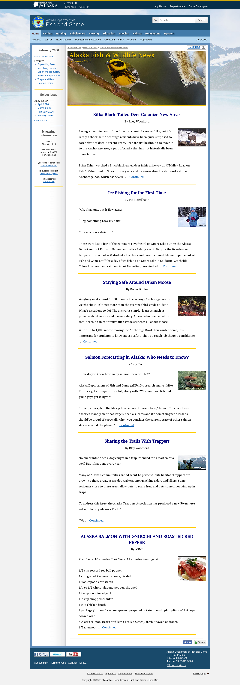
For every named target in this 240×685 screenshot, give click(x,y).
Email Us (153, 680)
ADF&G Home (74, 47)
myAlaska (160, 6)
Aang (68, 3)
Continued (136, 177)
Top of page (199, 673)
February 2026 (46, 111)
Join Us (48, 39)
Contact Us (201, 39)
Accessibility (41, 662)
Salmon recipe (45, 83)
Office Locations (176, 665)
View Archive (41, 120)
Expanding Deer (47, 64)
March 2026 (44, 108)
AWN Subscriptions (49, 173)
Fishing (47, 33)
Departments (177, 6)
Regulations (152, 33)
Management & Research (88, 39)
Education (109, 33)
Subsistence (77, 33)
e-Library (132, 39)
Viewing (94, 33)
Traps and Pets (46, 79)
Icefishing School (47, 68)
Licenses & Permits (114, 39)
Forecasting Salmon (49, 75)
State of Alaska (47, 4)
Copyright (87, 680)
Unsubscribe (48, 181)
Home (35, 33)
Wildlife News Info (48, 165)
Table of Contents (43, 56)
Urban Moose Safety (49, 71)
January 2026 (45, 115)
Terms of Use (58, 662)
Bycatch (169, 33)
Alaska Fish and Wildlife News (114, 47)
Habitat (137, 33)
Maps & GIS (146, 39)
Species (124, 33)
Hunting (61, 33)
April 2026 (43, 104)
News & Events (63, 39)
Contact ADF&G (77, 662)
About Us (36, 39)
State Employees (199, 6)
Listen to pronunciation (76, 3)
